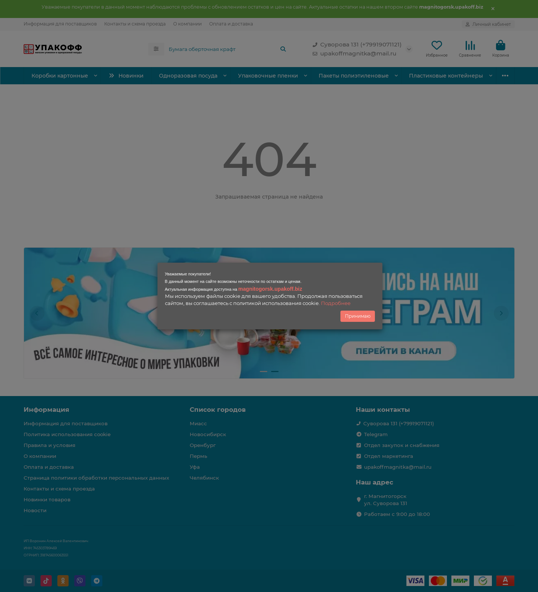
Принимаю (357, 316)
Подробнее (336, 303)
